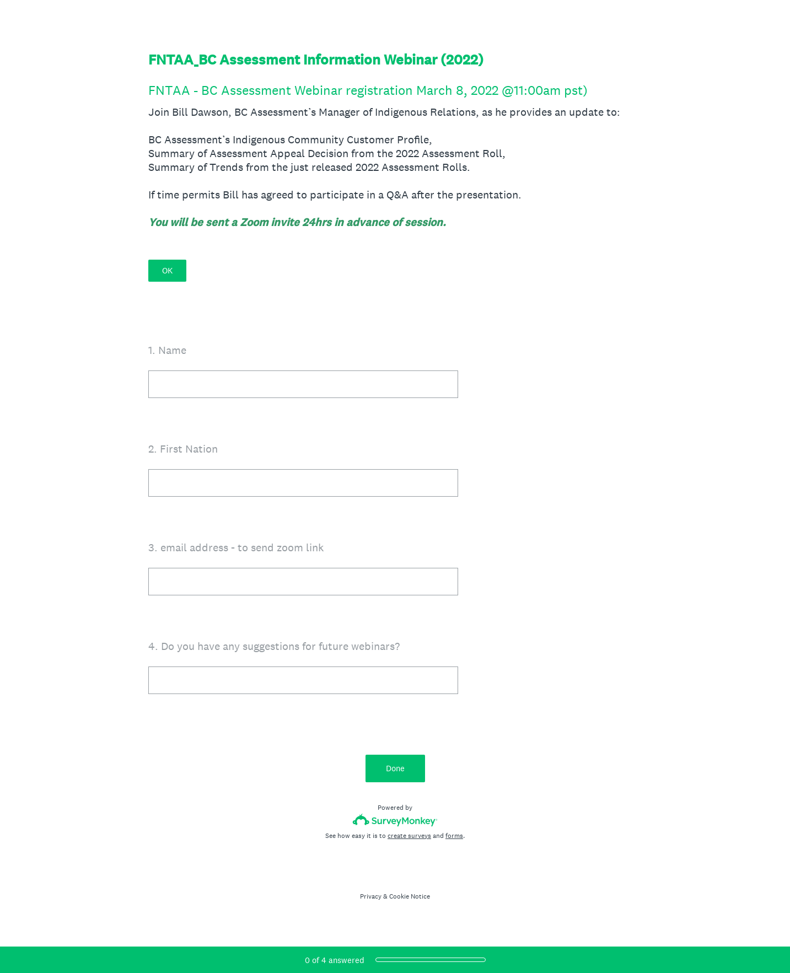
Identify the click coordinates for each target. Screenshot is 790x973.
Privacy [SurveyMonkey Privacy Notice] (370, 896)
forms (454, 835)
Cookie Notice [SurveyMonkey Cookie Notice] (409, 896)
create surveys (409, 835)
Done (395, 768)
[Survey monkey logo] (395, 820)
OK (167, 270)
